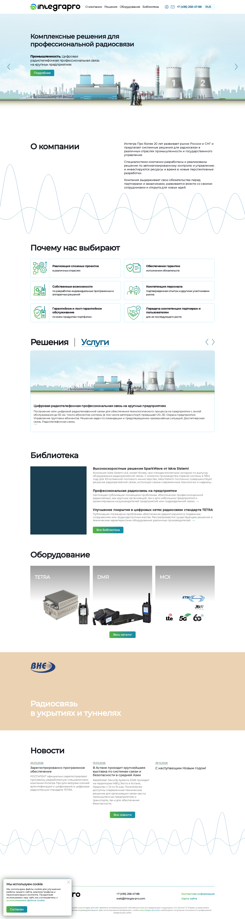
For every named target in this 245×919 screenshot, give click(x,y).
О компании (93, 7)
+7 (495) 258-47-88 (189, 6)
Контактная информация (198, 893)
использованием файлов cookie (25, 900)
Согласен (17, 909)
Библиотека (150, 7)
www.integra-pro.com (88, 907)
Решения (110, 7)
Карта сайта (189, 898)
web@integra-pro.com (130, 898)
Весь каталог (122, 642)
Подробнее (42, 73)
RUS (209, 7)
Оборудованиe (130, 7)
